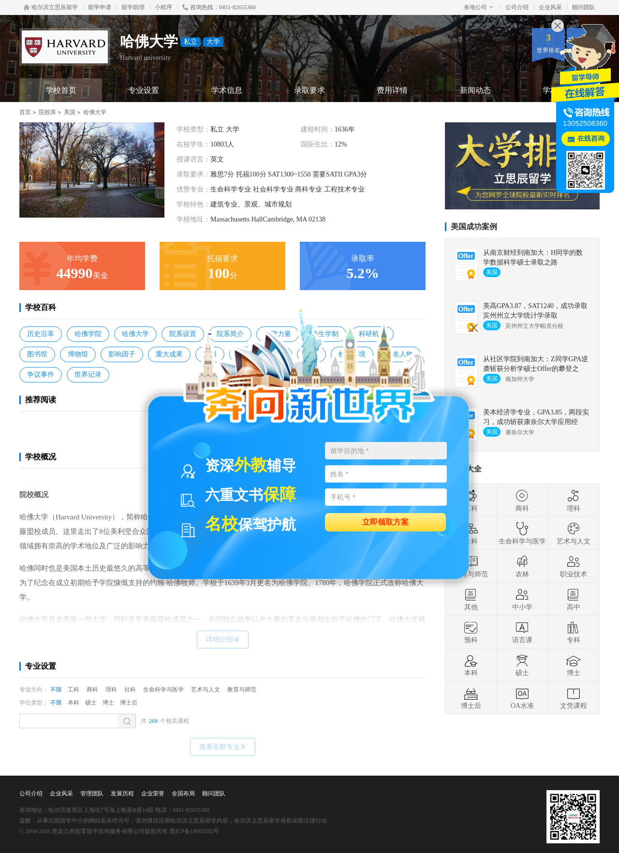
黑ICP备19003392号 (194, 831)
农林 (522, 566)
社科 (130, 689)
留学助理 (133, 7)
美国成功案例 (474, 226)
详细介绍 (222, 639)
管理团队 (91, 793)
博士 (108, 702)
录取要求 (309, 90)
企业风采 (550, 7)
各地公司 (478, 7)
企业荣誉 (152, 793)
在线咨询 (590, 138)
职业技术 (573, 566)
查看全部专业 (222, 746)
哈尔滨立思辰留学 (51, 7)
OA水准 (522, 697)
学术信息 (226, 90)
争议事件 (40, 374)
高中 (573, 599)
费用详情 (392, 90)
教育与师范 (241, 689)
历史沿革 (40, 334)
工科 (73, 689)
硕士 (91, 702)
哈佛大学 (94, 112)
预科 (471, 632)
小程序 (163, 7)
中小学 (522, 599)
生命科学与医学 (163, 689)
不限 (56, 689)
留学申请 (99, 7)
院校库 (47, 112)
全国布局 (183, 793)
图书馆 (37, 354)
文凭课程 (573, 697)
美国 (69, 112)
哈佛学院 (88, 334)
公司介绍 (517, 7)
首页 (25, 112)
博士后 (128, 702)
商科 (92, 689)
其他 (471, 599)
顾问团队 (583, 7)
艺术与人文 (205, 689)
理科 (111, 689)
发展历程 (122, 793)
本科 (73, 702)
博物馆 (78, 354)
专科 (573, 632)
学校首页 (60, 90)
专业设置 (143, 90)
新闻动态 (475, 90)
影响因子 (121, 354)
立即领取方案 (385, 521)
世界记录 (88, 374)
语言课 (522, 632)
